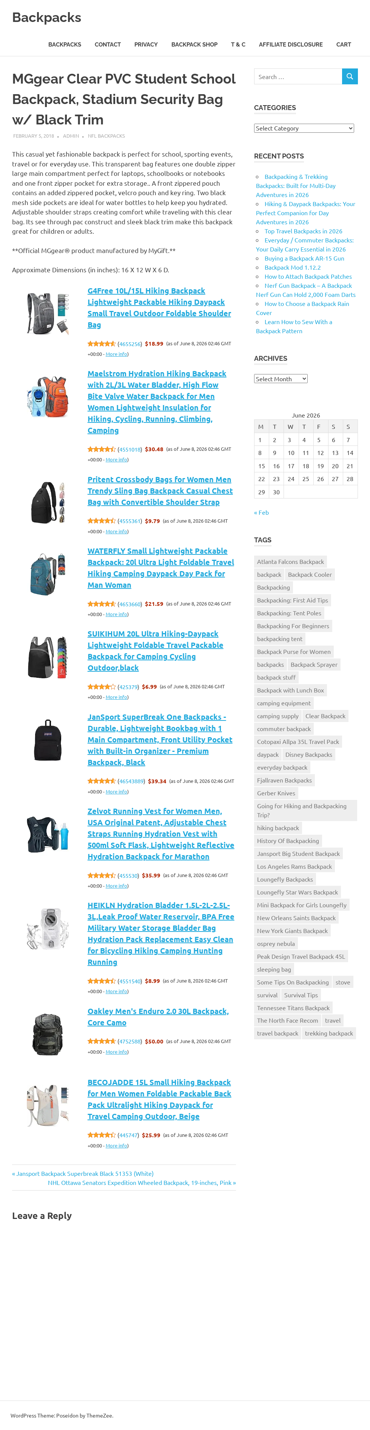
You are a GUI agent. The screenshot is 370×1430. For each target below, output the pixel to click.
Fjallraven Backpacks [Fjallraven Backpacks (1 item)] (284, 780)
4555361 (129, 520)
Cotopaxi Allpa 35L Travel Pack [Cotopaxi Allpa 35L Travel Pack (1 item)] (298, 741)
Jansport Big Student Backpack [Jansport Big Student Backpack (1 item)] (298, 853)
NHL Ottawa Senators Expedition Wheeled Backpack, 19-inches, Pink (139, 1182)
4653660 (129, 603)
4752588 (129, 1041)
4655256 (129, 343)
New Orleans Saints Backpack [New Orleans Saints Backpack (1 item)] (296, 917)
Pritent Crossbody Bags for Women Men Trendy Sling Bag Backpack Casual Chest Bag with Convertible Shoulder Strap (160, 490)
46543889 (131, 780)
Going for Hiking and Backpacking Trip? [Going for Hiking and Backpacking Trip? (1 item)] (302, 810)
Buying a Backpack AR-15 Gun (304, 258)
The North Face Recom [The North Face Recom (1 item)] (287, 1020)
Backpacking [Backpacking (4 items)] (273, 587)
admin (71, 135)
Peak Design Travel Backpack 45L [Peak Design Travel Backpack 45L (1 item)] (301, 956)
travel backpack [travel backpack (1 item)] (277, 1033)
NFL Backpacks (106, 135)
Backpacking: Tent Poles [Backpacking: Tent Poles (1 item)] (289, 612)
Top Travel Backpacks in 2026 (303, 230)
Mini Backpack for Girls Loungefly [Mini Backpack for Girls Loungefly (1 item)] (302, 904)
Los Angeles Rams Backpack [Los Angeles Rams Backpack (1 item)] (294, 866)
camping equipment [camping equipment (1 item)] (284, 702)
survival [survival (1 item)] (267, 994)
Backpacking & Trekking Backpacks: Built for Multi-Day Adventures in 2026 (296, 185)
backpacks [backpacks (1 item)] (270, 664)
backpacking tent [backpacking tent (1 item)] (279, 638)
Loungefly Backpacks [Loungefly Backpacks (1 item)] (285, 879)
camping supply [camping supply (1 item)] (278, 715)
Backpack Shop (194, 44)
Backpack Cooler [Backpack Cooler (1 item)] (310, 574)
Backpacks (49, 16)
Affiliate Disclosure (291, 44)
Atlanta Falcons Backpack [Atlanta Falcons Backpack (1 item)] (290, 561)
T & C (238, 44)
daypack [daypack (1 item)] (268, 754)
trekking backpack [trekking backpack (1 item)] (329, 1033)
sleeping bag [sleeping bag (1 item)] (274, 969)
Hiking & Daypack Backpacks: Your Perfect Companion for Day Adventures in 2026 (305, 212)
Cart (343, 44)
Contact (108, 44)
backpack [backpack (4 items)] (269, 574)
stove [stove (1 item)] (343, 982)
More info (116, 354)
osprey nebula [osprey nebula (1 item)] (276, 943)
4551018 (129, 449)
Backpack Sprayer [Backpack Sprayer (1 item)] (314, 664)
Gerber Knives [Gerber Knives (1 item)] (276, 793)
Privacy (146, 44)
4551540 (129, 980)
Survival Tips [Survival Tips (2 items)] (301, 994)
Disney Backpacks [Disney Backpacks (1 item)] (308, 754)
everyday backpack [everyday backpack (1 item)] (282, 767)
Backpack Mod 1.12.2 (293, 267)
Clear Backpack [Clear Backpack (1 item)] (325, 715)
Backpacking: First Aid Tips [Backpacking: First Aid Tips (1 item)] (292, 600)
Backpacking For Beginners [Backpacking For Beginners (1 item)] (293, 625)
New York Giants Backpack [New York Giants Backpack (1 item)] (292, 930)
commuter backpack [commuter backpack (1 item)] (284, 728)
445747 (128, 1134)
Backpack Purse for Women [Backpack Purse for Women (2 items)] (294, 651)
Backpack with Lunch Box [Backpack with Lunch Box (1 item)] (290, 690)
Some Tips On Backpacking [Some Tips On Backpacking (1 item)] (293, 982)
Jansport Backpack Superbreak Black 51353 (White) (85, 1173)
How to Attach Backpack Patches (308, 276)
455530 (128, 875)
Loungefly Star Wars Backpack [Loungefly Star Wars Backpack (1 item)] (297, 892)
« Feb (261, 512)
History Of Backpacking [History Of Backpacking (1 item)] (288, 840)
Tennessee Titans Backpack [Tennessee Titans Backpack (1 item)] (293, 1007)
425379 (128, 686)
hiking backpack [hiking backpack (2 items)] (278, 827)
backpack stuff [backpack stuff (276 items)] (276, 677)
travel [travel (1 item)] (333, 1020)
